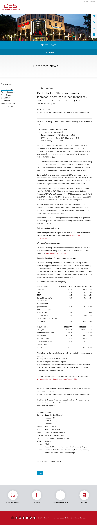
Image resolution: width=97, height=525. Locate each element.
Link (13, 496)
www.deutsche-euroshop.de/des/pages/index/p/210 (57, 379)
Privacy (83, 518)
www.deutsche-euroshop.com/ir (58, 253)
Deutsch (85, 1)
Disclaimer (75, 518)
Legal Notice (65, 518)
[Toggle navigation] (92, 9)
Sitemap (55, 518)
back (40, 473)
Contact (92, 1)
